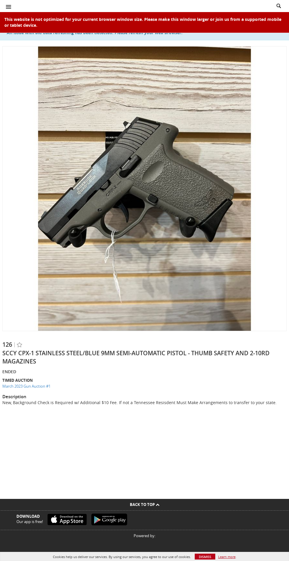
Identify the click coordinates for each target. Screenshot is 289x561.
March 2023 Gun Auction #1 (26, 386)
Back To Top (144, 504)
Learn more (227, 557)
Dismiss (205, 557)
